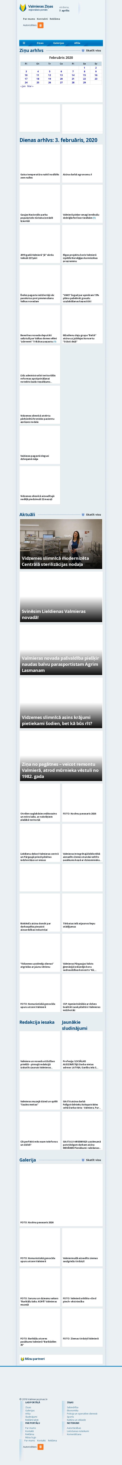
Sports (70, 1416)
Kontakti (42, 18)
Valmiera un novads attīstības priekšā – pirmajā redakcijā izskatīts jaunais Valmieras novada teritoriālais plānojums (38, 1066)
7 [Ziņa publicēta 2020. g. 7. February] (73, 71)
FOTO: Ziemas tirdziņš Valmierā (81, 1338)
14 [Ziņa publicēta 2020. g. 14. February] (73, 75)
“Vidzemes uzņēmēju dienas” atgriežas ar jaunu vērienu (37, 965)
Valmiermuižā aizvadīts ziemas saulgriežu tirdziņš (80, 1259)
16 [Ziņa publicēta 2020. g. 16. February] (96, 75)
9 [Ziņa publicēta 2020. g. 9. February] (95, 71)
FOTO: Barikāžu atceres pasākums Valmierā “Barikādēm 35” (38, 1341)
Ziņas (40, 43)
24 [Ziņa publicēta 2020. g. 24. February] (26, 82)
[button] (41, 32)
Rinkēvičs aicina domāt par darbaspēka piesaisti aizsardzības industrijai (35, 926)
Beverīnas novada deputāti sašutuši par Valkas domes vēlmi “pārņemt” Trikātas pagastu (38, 338)
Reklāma (55, 18)
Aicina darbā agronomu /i (77, 174)
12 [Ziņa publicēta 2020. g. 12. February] (49, 75)
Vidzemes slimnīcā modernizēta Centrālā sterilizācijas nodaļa (55, 561)
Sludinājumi (31, 1416)
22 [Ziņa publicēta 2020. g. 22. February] (84, 78)
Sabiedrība (72, 1407)
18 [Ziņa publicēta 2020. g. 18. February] (38, 78)
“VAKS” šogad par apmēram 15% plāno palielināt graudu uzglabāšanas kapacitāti (81, 298)
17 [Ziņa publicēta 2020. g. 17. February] (26, 78)
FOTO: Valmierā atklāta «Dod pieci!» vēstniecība (79, 1300)
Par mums (29, 18)
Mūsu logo (30, 1437)
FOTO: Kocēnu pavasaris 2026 (79, 813)
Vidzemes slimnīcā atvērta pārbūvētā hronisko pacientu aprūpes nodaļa (37, 419)
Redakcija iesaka (36, 1022)
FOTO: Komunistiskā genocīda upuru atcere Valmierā (37, 1005)
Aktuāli (27, 514)
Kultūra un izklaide (76, 1419)
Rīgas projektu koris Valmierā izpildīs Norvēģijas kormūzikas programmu (80, 258)
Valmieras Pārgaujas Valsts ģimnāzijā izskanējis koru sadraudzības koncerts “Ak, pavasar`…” (79, 968)
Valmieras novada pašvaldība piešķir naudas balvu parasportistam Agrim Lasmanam (60, 664)
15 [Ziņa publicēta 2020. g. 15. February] (84, 75)
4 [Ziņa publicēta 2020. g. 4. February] (38, 71)
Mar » (30, 86)
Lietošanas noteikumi (78, 1431)
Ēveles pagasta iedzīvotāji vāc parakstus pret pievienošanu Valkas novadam (37, 298)
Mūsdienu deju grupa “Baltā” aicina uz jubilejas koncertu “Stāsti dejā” (79, 338)
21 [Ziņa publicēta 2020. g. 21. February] (73, 78)
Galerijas (58, 43)
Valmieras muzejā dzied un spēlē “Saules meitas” (39, 1103)
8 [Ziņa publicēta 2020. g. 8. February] (84, 71)
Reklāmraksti (32, 1419)
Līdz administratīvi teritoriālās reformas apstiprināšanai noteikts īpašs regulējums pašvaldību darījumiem (38, 380)
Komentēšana (74, 1434)
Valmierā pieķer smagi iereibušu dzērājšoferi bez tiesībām (81, 216)
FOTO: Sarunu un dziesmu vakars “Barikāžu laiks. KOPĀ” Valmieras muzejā (39, 1301)
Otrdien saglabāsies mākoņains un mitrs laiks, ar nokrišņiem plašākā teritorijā (38, 816)
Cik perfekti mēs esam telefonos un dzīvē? (39, 1143)
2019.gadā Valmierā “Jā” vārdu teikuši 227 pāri (37, 256)
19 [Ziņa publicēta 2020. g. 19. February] (49, 78)
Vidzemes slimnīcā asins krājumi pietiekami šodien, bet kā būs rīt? (57, 720)
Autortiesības (74, 1428)
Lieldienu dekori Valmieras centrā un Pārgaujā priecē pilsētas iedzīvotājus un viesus (39, 857)
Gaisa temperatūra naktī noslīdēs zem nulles (39, 176)
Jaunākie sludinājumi (75, 1025)
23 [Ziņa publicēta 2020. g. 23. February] (96, 78)
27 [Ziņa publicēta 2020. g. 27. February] (61, 82)
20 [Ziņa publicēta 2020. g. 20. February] (61, 78)
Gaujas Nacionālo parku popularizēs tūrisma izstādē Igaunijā (36, 218)
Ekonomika (72, 1410)
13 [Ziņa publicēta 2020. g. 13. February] (61, 75)
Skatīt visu (93, 50)
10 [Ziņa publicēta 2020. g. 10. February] (26, 75)
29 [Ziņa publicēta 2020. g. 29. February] (84, 82)
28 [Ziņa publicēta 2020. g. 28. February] (73, 82)
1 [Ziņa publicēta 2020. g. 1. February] (84, 67)
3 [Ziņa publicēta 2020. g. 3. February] (26, 71)
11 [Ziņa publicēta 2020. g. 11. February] (38, 75)
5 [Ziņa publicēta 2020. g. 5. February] (49, 71)
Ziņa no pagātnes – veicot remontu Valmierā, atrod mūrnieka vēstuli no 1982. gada (60, 770)
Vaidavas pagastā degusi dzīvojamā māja (34, 457)
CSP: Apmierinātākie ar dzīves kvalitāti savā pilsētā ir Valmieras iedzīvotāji (81, 1007)
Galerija (27, 1160)
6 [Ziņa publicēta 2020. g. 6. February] (61, 71)
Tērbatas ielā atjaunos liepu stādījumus (79, 925)
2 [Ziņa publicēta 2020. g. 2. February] (95, 67)
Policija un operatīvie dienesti (82, 1413)
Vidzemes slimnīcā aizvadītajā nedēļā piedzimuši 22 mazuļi (37, 497)
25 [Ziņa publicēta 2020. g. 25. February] (38, 82)
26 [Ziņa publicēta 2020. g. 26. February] (49, 82)
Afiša (77, 43)
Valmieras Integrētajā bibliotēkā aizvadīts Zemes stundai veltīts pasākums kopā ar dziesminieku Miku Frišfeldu (81, 858)
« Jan (23, 86)
